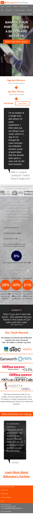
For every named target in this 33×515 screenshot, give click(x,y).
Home (2, 6)
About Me (8, 6)
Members (29, 10)
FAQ (2, 10)
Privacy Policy (4, 490)
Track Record (8, 10)
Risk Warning (4, 493)
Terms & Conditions (6, 497)
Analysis (15, 6)
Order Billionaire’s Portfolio (25, 14)
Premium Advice (24, 6)
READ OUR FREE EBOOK (16, 41)
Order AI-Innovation (20, 10)
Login (2, 501)
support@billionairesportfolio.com (13, 508)
